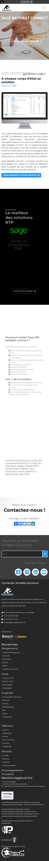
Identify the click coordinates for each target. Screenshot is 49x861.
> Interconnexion (7, 740)
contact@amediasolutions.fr (13, 622)
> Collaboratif (6, 717)
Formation (7, 774)
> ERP (3, 710)
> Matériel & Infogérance (10, 652)
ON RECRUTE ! (26, 2)
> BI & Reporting (7, 707)
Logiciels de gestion (11, 74)
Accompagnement (12, 770)
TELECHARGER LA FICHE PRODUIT (21, 175)
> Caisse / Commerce (9, 669)
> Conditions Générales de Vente (14, 784)
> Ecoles (4, 662)
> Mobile (4, 736)
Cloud (4, 674)
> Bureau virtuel (7, 681)
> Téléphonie (6, 733)
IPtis (9, 823)
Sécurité (6, 751)
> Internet (5, 730)
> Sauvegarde (6, 685)
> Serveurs (5, 656)
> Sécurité (5, 743)
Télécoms (7, 725)
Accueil (5, 72)
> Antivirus (5, 759)
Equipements (9, 648)
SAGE (37, 814)
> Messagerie (6, 688)
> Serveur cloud (7, 678)
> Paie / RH (5, 700)
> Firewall (5, 755)
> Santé (4, 666)
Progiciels (27, 72)
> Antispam (5, 762)
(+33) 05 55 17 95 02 (11, 619)
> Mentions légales (8, 782)
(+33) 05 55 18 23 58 (11, 616)
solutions (15, 72)
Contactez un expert (24, 41)
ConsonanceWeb (30, 816)
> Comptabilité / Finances (11, 697)
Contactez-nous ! (24, 510)
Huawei (33, 811)
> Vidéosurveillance (8, 765)
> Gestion (5, 704)
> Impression (6, 659)
